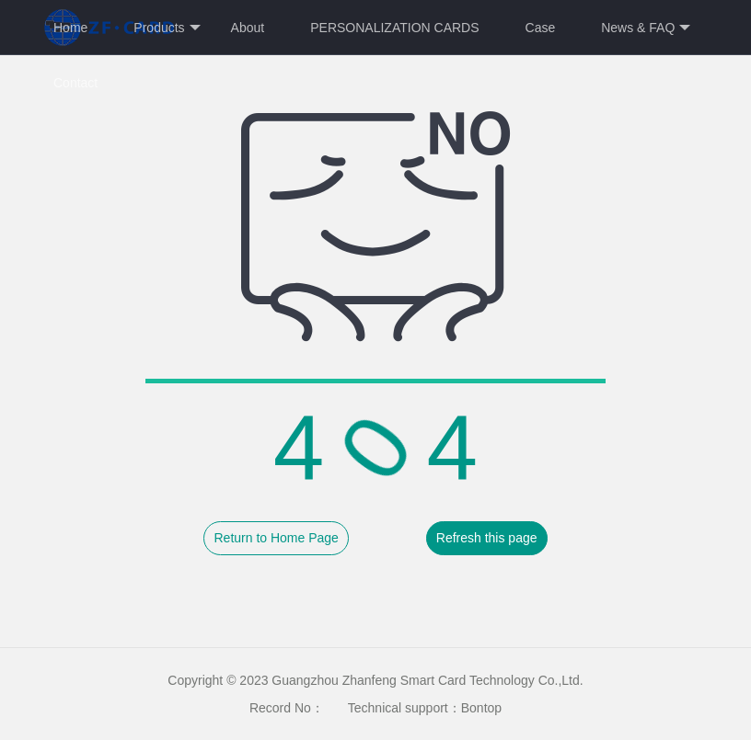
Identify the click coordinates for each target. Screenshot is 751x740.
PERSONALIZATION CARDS (394, 27)
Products (166, 28)
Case (541, 27)
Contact (75, 82)
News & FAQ (645, 28)
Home (70, 27)
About (248, 27)
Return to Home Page (276, 537)
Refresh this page (486, 537)
